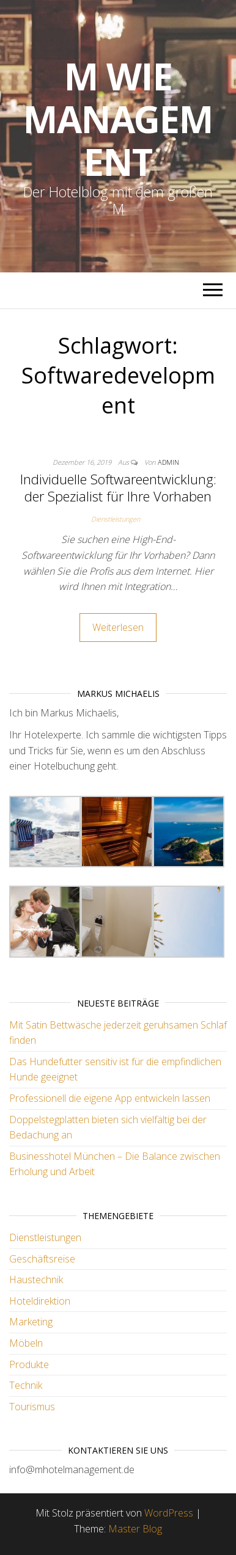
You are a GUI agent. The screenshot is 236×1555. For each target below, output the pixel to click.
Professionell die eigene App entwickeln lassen (109, 1098)
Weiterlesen (118, 627)
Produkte (29, 1364)
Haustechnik (36, 1279)
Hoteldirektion (39, 1301)
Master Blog (135, 1528)
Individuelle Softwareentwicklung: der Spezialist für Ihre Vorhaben (118, 488)
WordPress (168, 1513)
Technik (25, 1385)
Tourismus (32, 1406)
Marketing (31, 1321)
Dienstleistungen (115, 518)
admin (168, 462)
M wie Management (118, 119)
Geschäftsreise (42, 1258)
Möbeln (26, 1343)
